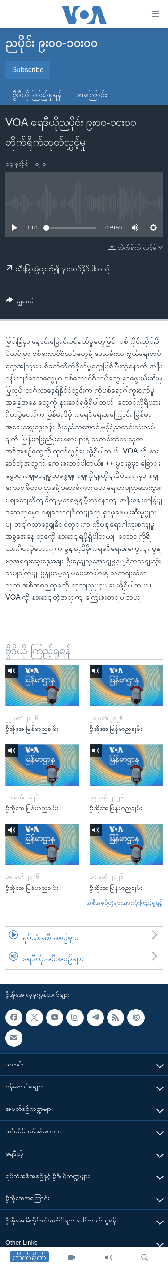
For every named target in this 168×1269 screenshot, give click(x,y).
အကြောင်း (91, 94)
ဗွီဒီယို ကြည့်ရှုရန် (37, 94)
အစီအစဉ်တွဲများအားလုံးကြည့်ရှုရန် (124, 902)
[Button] (20, 302)
